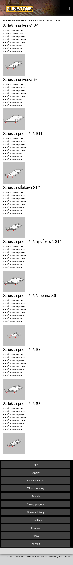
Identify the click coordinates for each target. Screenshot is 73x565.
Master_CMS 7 (57, 557)
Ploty (36, 465)
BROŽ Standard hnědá (13, 45)
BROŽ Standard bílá (12, 51)
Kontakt (36, 544)
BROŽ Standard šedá (13, 31)
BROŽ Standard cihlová (14, 42)
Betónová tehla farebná (16, 20)
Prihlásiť (68, 557)
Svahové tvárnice (35, 480)
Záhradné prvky (35, 488)
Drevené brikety (35, 512)
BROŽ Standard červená (14, 39)
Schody (36, 496)
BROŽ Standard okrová (14, 34)
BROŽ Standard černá (13, 48)
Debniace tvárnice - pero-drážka (42, 20)
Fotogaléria (36, 520)
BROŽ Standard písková (14, 36)
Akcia (36, 536)
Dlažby (36, 472)
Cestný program (36, 504)
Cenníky (35, 528)
